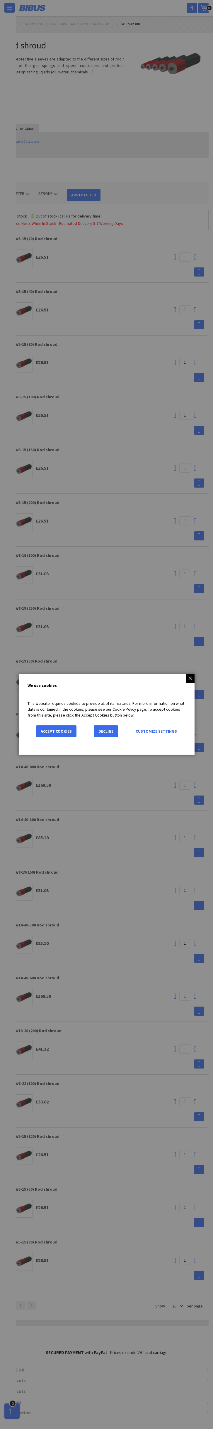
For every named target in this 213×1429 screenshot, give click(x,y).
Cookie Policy (124, 709)
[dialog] (106, 714)
